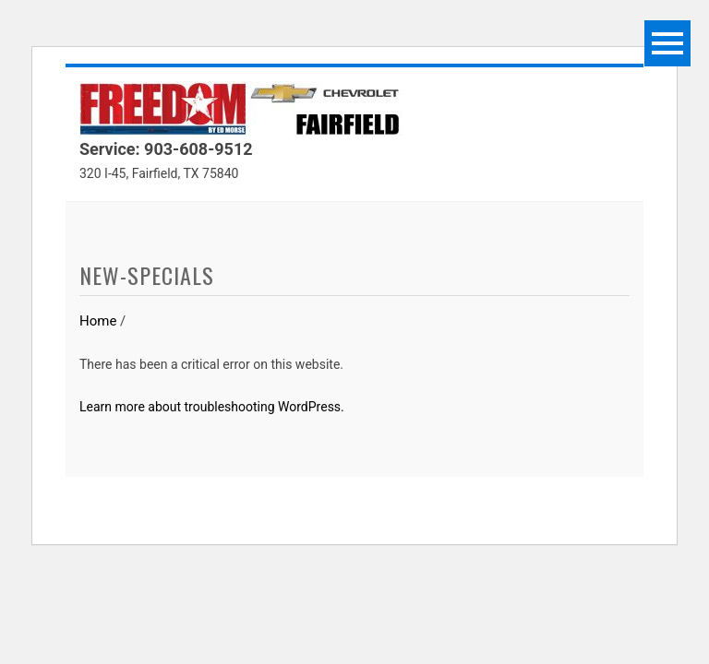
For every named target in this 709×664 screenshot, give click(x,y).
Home (97, 321)
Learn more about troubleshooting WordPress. (211, 406)
